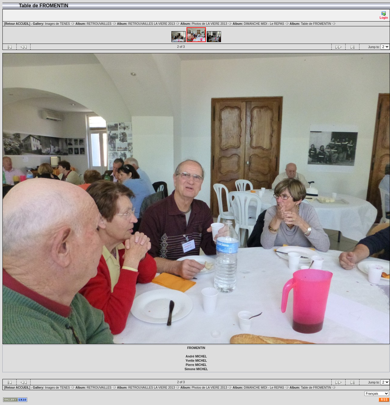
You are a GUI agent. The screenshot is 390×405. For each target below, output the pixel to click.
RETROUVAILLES (101, 23)
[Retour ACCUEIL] (17, 23)
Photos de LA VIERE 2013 (212, 23)
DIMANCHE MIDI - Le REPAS (266, 23)
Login (384, 15)
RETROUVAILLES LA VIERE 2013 (154, 23)
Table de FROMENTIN (318, 23)
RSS (384, 399)
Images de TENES (60, 23)
